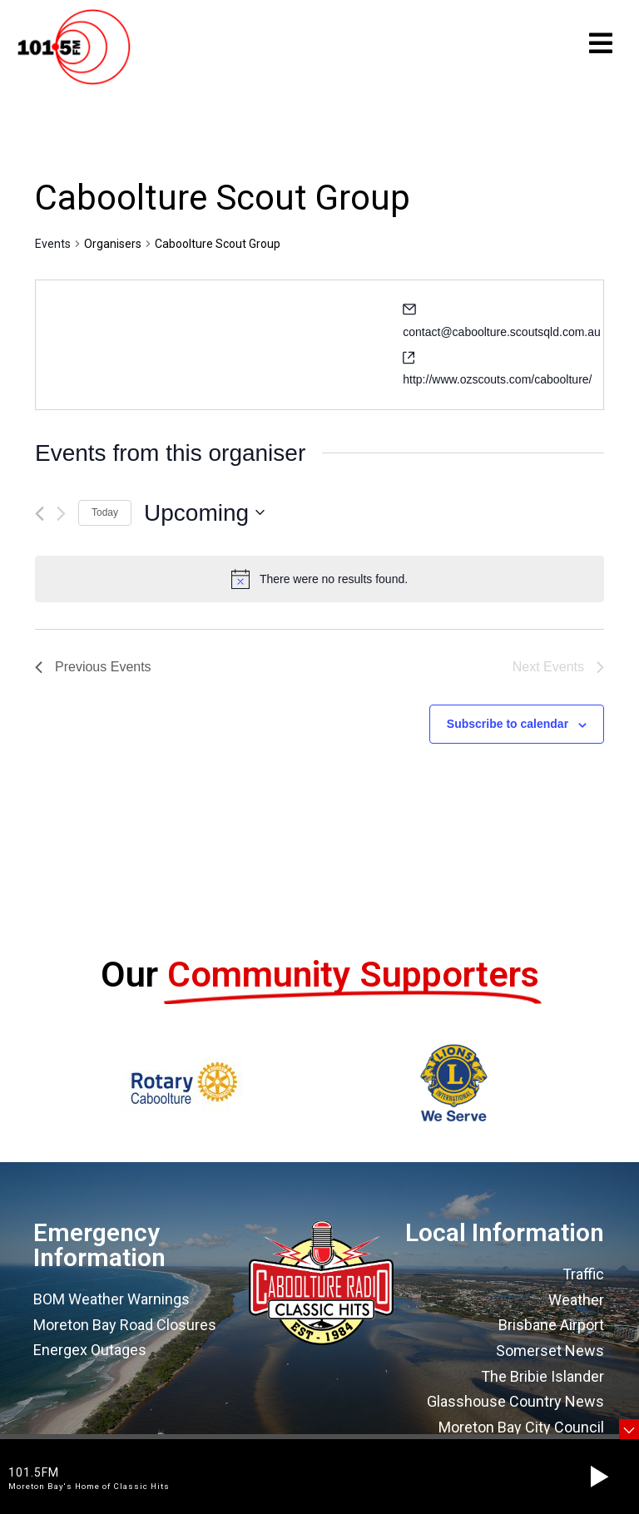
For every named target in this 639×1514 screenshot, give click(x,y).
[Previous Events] (39, 520)
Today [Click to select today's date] (105, 519)
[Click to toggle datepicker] (204, 520)
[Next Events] (61, 520)
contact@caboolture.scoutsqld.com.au (502, 338)
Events (53, 250)
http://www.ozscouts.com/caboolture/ (497, 386)
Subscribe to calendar (507, 730)
